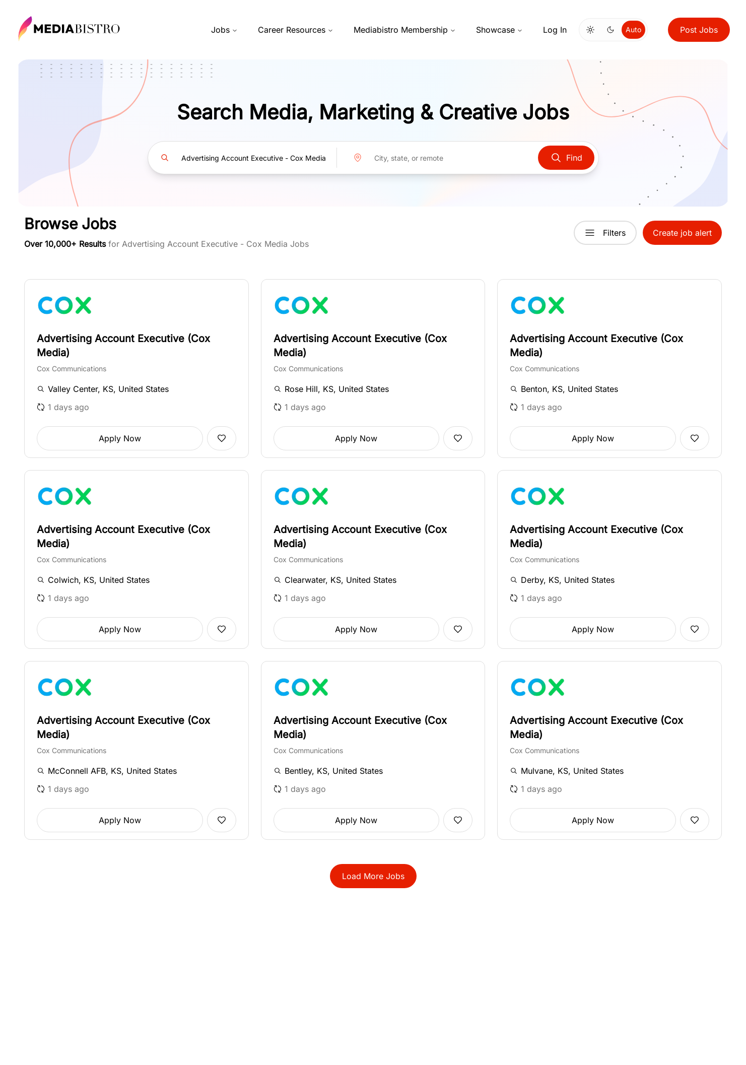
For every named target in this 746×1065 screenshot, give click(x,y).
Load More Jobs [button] (373, 876)
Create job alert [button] (682, 233)
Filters (605, 233)
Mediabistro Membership (405, 30)
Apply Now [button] (120, 438)
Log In (555, 30)
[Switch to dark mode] (610, 30)
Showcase (499, 30)
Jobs (224, 30)
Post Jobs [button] (699, 30)
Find (566, 158)
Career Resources (295, 30)
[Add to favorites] (221, 438)
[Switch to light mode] (590, 30)
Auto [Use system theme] (633, 29)
